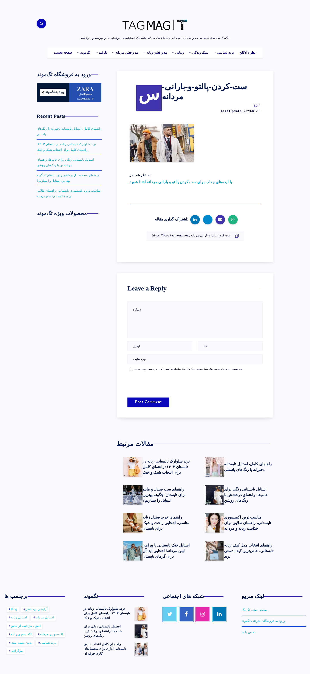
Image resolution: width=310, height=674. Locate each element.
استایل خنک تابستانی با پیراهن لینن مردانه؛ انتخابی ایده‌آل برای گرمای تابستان (166, 551)
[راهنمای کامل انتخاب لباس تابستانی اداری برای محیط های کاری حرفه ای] (141, 649)
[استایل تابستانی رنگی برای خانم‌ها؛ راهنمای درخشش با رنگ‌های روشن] (141, 631)
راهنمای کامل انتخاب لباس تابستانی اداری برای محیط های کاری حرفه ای (105, 648)
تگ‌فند (103, 53)
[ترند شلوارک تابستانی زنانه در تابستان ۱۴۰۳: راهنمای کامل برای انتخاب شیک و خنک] (141, 614)
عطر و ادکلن (247, 53)
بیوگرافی (17, 651)
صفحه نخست (62, 53)
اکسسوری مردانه (51, 634)
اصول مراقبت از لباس (26, 626)
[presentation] (156, 384)
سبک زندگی (200, 53)
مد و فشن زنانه (157, 53)
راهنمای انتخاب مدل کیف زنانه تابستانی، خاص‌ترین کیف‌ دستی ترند (248, 551)
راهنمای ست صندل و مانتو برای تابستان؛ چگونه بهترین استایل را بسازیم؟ (164, 495)
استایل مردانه (44, 617)
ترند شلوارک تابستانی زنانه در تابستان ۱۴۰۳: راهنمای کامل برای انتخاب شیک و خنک (166, 467)
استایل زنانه (19, 617)
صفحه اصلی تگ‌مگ (255, 610)
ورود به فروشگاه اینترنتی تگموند (263, 621)
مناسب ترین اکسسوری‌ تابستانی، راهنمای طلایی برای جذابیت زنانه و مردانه (247, 523)
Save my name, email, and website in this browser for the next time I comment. (189, 369)
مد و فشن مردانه (126, 53)
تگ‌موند (85, 53)
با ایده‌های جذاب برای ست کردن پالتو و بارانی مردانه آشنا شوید (181, 182)
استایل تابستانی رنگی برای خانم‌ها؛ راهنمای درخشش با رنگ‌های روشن (246, 495)
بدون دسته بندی (21, 642)
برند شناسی (225, 53)
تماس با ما (249, 632)
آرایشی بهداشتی (36, 609)
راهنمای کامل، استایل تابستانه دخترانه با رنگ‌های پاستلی (248, 467)
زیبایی (179, 53)
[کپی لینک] (195, 236)
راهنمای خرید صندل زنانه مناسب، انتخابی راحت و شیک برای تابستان (166, 523)
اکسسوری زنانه (21, 634)
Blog (14, 609)
